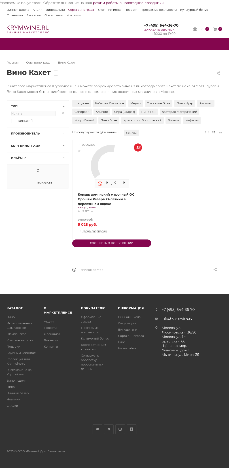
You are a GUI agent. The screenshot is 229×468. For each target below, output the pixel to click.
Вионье (173, 120)
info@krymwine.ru (177, 318)
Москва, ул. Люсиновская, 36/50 (179, 330)
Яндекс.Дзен (131, 429)
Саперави (81, 111)
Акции (37, 9)
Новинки (13, 399)
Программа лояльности (159, 9)
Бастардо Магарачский (179, 111)
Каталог (15, 308)
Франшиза (15, 15)
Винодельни (55, 9)
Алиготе (102, 111)
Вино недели (17, 380)
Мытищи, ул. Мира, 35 (180, 355)
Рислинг (205, 103)
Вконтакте (97, 429)
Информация (131, 308)
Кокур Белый (84, 120)
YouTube (120, 429)
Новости (131, 9)
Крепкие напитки (20, 340)
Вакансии (33, 15)
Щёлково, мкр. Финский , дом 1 (175, 348)
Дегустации (127, 323)
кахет (92, 207)
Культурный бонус (194, 9)
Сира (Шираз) (124, 111)
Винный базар (18, 393)
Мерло (135, 103)
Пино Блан (109, 120)
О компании (54, 15)
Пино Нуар (184, 103)
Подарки (13, 346)
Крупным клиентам (21, 353)
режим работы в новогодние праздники (128, 3)
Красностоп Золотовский (142, 120)
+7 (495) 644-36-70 (161, 25)
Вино (11, 317)
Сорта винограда (81, 9)
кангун (82, 207)
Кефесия (192, 120)
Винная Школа (18, 9)
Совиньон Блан (158, 103)
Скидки (131, 133)
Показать (44, 182)
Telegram (109, 429)
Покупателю (93, 308)
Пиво (11, 387)
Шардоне (81, 103)
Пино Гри (148, 111)
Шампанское (16, 334)
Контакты (73, 15)
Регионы (114, 9)
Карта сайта (127, 348)
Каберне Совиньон (109, 103)
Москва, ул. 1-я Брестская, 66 (174, 339)
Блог (101, 9)
